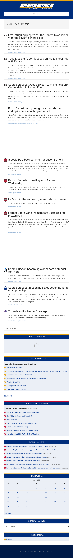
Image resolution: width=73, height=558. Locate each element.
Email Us (8, 539)
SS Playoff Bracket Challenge (16, 386)
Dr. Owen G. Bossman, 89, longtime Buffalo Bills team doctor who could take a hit (32, 468)
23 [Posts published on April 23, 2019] (27, 502)
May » (10, 513)
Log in (52, 551)
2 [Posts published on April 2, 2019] (27, 488)
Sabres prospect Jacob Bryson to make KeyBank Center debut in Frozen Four (38, 86)
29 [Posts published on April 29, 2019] (18, 506)
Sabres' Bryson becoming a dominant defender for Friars (37, 270)
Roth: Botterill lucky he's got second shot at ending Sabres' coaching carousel (35, 110)
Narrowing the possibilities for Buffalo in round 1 (22, 423)
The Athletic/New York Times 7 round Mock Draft (23, 412)
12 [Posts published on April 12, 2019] (55, 493)
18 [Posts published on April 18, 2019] (46, 497)
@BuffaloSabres (9, 396)
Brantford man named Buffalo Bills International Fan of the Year (26, 457)
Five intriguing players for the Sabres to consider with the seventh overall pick (38, 36)
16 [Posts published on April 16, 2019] (27, 497)
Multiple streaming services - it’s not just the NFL (23, 430)
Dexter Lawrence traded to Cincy (17, 427)
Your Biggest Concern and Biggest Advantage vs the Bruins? (26, 378)
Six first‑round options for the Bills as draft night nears (24, 453)
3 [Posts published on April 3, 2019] (36, 488)
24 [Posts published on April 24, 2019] (36, 502)
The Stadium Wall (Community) (36, 403)
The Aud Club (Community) (36, 359)
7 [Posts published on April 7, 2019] (8, 493)
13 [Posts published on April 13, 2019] (64, 493)
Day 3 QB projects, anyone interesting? (19, 416)
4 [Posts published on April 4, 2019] (45, 488)
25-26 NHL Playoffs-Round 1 (16, 389)
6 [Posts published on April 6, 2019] (64, 488)
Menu (38, 14)
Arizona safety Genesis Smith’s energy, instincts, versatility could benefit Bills (31, 450)
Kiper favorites (12, 419)
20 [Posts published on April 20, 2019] (64, 497)
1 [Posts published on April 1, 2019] (17, 488)
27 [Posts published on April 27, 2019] (64, 502)
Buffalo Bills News (36, 442)
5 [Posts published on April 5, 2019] (55, 488)
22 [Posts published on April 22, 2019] (18, 502)
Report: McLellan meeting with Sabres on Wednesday (33, 182)
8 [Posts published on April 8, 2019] (17, 493)
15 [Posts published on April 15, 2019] (18, 497)
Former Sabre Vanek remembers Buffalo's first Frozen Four (36, 214)
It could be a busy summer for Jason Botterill (36, 159)
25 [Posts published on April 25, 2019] (46, 502)
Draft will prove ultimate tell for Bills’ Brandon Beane (23, 461)
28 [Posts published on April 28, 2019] (8, 506)
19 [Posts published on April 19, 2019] (55, 497)
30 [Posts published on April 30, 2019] (27, 506)
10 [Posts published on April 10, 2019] (36, 493)
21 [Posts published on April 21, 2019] (8, 502)
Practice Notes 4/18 (13, 382)
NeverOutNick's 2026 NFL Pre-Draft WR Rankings (23, 434)
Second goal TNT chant (14, 368)
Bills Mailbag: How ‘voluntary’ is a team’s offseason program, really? (28, 464)
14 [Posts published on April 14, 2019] (8, 497)
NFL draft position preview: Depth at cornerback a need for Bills (27, 446)
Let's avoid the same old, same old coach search (38, 199)
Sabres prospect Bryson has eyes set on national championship (38, 289)
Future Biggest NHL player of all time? (19, 375)
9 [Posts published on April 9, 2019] (27, 493)
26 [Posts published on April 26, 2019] (55, 502)
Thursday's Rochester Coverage (27, 311)
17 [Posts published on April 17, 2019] (36, 497)
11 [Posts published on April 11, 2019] (46, 493)
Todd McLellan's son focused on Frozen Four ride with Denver (38, 60)
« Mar (5, 513)
